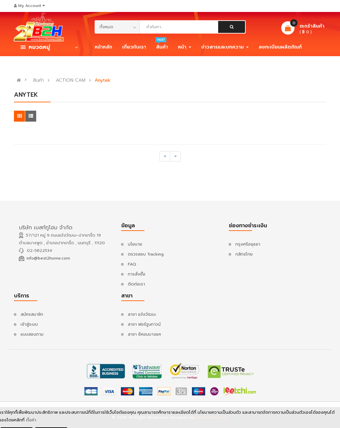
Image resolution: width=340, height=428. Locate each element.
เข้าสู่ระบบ (29, 324)
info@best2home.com (48, 258)
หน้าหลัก (103, 47)
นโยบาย (135, 244)
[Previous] (164, 156)
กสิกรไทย (244, 254)
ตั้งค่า (31, 421)
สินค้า (38, 80)
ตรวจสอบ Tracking (146, 254)
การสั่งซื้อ (136, 274)
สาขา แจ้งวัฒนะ (142, 314)
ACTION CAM (70, 80)
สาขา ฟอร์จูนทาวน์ (144, 324)
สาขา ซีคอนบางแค (144, 334)
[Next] (175, 156)
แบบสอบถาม (32, 334)
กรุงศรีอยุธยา (247, 244)
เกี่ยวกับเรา (134, 47)
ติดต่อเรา (136, 284)
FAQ (132, 264)
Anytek (103, 80)
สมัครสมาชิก (32, 314)
